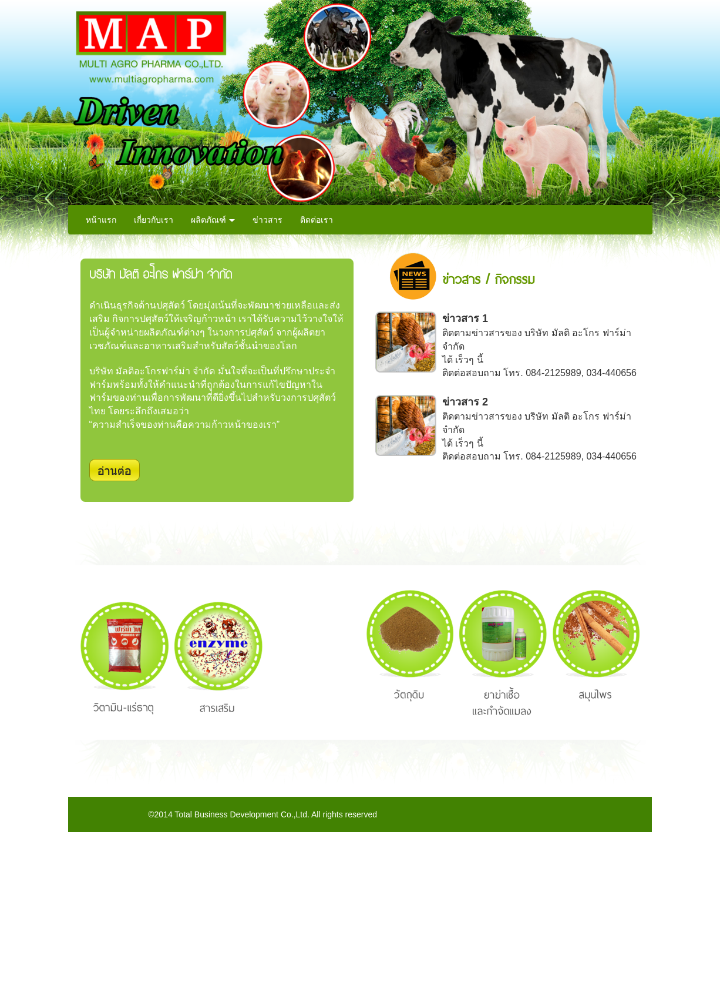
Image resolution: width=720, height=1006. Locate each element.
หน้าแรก (101, 219)
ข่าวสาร (267, 219)
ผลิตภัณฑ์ (213, 219)
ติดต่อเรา (316, 219)
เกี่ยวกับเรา (153, 219)
